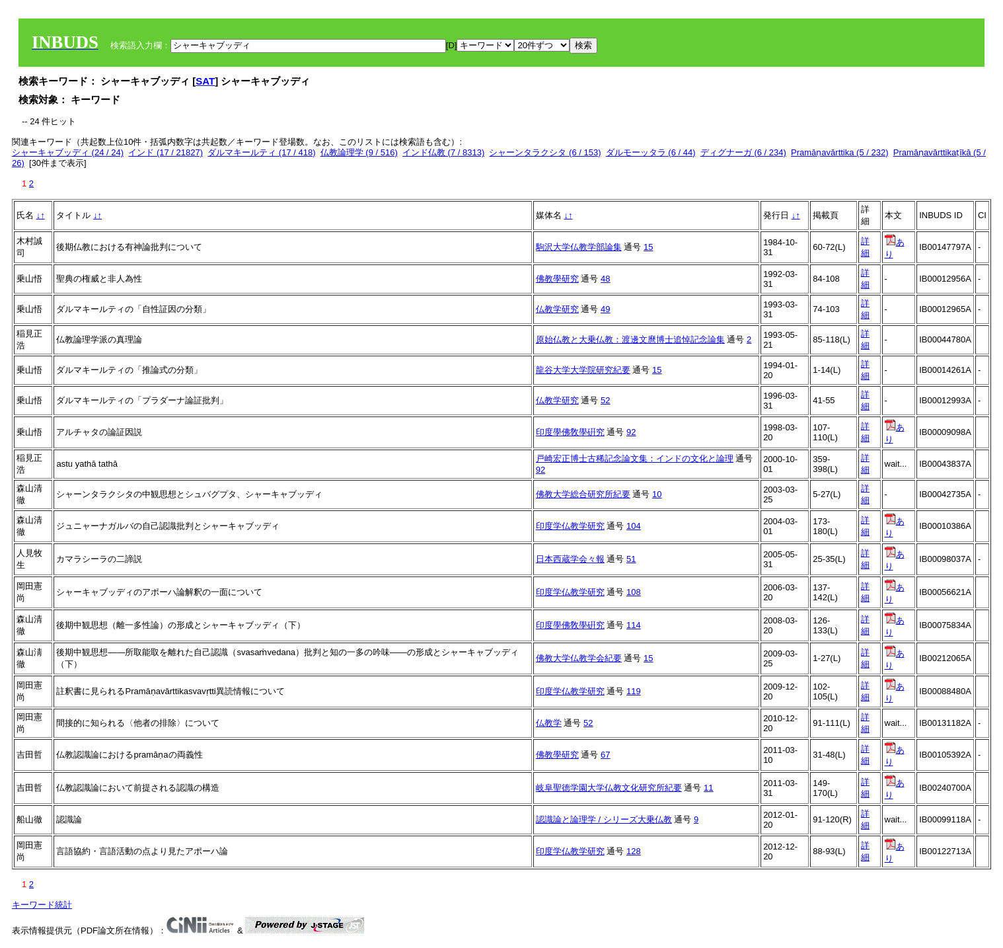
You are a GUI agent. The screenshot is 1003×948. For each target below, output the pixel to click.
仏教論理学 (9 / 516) (359, 152)
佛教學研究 (557, 279)
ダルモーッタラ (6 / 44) (651, 152)
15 (648, 247)
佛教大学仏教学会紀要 (579, 658)
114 (633, 625)
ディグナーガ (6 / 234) (743, 152)
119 (633, 691)
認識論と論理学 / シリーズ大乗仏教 (604, 819)
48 (605, 279)
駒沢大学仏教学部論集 (579, 247)
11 (708, 788)
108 (633, 592)
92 (631, 432)
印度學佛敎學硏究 (570, 432)
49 (605, 309)
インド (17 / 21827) (165, 152)
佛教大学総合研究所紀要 (583, 494)
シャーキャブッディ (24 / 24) (68, 152)
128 (633, 851)
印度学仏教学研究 (570, 526)
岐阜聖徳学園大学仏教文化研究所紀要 (609, 788)
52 (605, 400)
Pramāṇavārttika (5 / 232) (839, 152)
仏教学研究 (557, 309)
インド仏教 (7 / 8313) (443, 152)
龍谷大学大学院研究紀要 (583, 370)
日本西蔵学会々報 (570, 559)
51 (631, 559)
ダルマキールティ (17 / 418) (261, 152)
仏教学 (549, 723)
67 (605, 755)
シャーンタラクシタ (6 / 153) (545, 152)
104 (633, 526)
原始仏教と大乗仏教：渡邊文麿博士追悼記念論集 (630, 339)
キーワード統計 (42, 905)
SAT (205, 81)
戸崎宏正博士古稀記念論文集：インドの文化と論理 (634, 458)
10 (656, 494)
